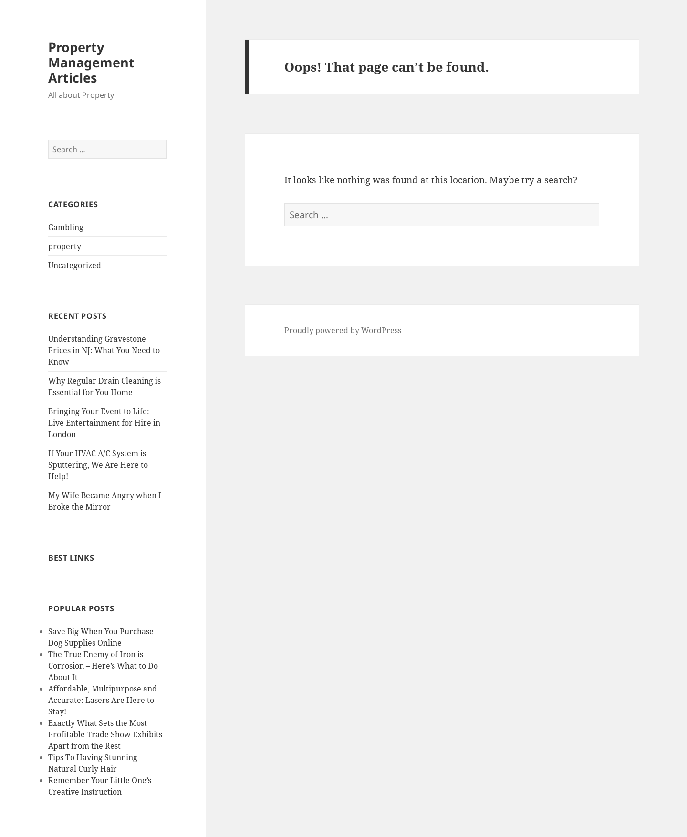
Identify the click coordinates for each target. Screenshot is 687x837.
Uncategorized (74, 265)
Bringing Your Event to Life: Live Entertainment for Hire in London (104, 422)
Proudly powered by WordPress (342, 330)
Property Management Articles (91, 62)
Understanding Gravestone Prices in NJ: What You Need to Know (104, 350)
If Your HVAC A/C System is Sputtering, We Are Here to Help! (98, 464)
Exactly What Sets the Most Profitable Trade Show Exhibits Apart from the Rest (105, 734)
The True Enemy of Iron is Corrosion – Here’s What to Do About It (103, 665)
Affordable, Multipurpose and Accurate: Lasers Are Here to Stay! (102, 700)
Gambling (65, 227)
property (64, 246)
